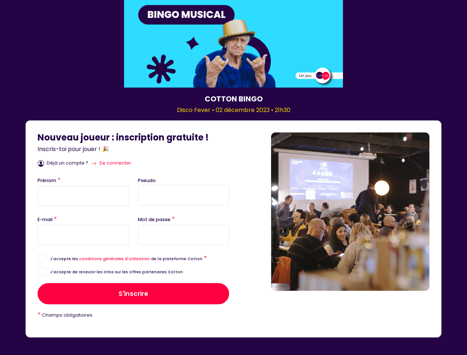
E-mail (47, 219)
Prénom (49, 180)
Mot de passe (156, 219)
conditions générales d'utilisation (114, 259)
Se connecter (115, 163)
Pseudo (147, 180)
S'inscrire (133, 293)
